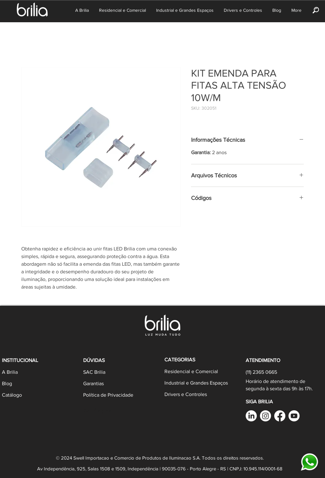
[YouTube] (294, 415)
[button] (316, 10)
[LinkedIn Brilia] (251, 415)
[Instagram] (265, 415)
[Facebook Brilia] (279, 415)
